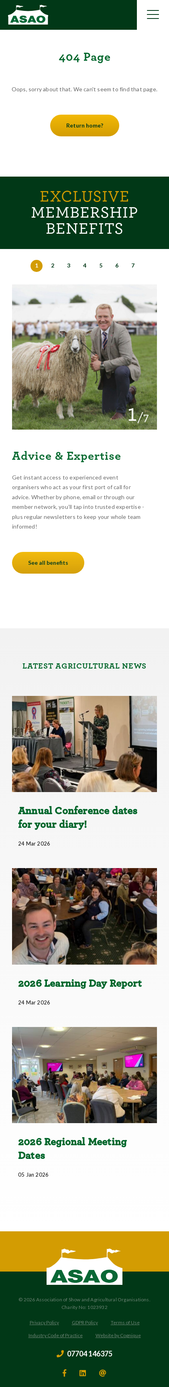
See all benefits (48, 562)
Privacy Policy (44, 1322)
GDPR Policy (85, 1322)
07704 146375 (84, 1354)
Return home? (84, 125)
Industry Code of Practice (56, 1335)
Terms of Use (125, 1322)
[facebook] (64, 1373)
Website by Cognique (118, 1335)
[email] (102, 1373)
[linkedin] (82, 1373)
